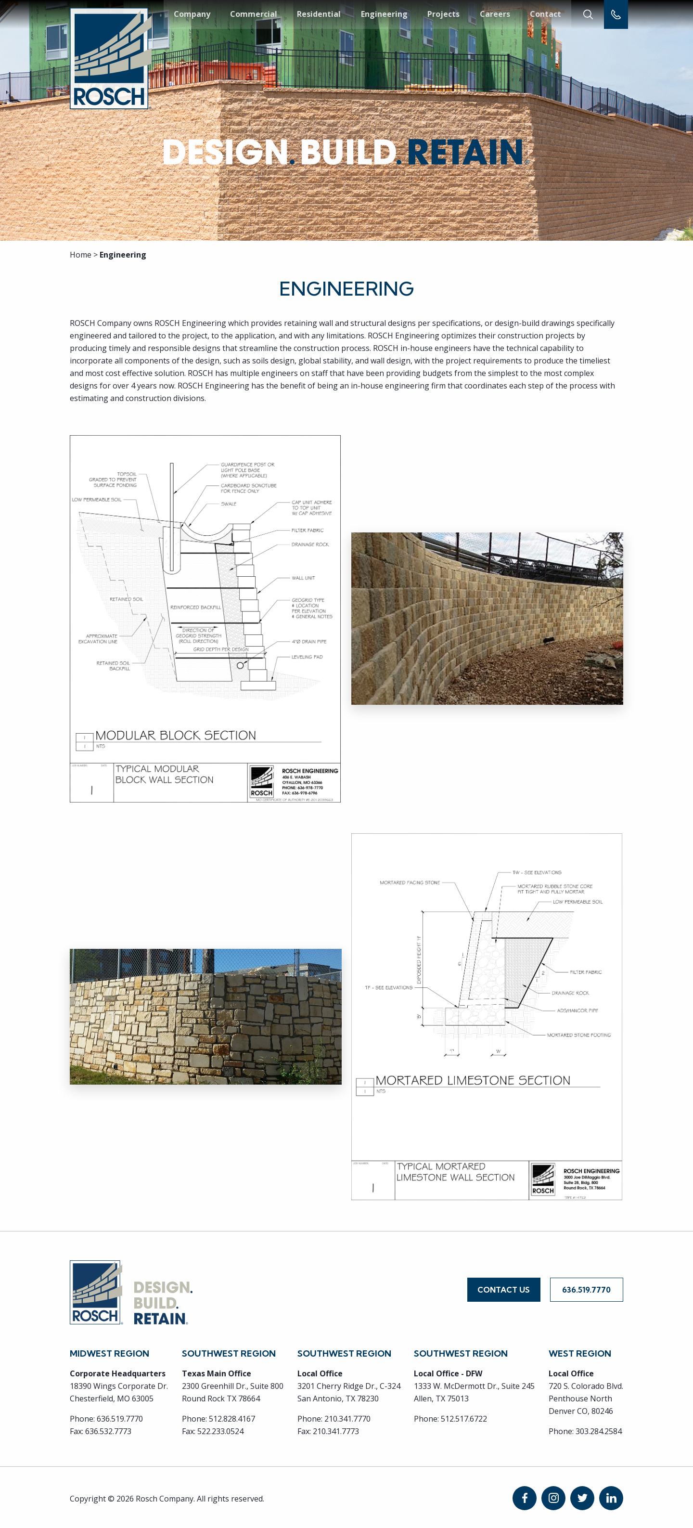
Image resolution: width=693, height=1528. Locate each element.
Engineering (383, 14)
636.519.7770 (586, 1289)
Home (80, 254)
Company (192, 14)
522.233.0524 (220, 1429)
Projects (443, 14)
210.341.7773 (336, 1429)
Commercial (253, 14)
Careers (494, 14)
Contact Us (503, 1289)
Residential (319, 14)
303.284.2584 (599, 1429)
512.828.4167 (232, 1416)
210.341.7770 (347, 1416)
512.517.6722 (464, 1416)
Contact (544, 14)
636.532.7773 (108, 1429)
